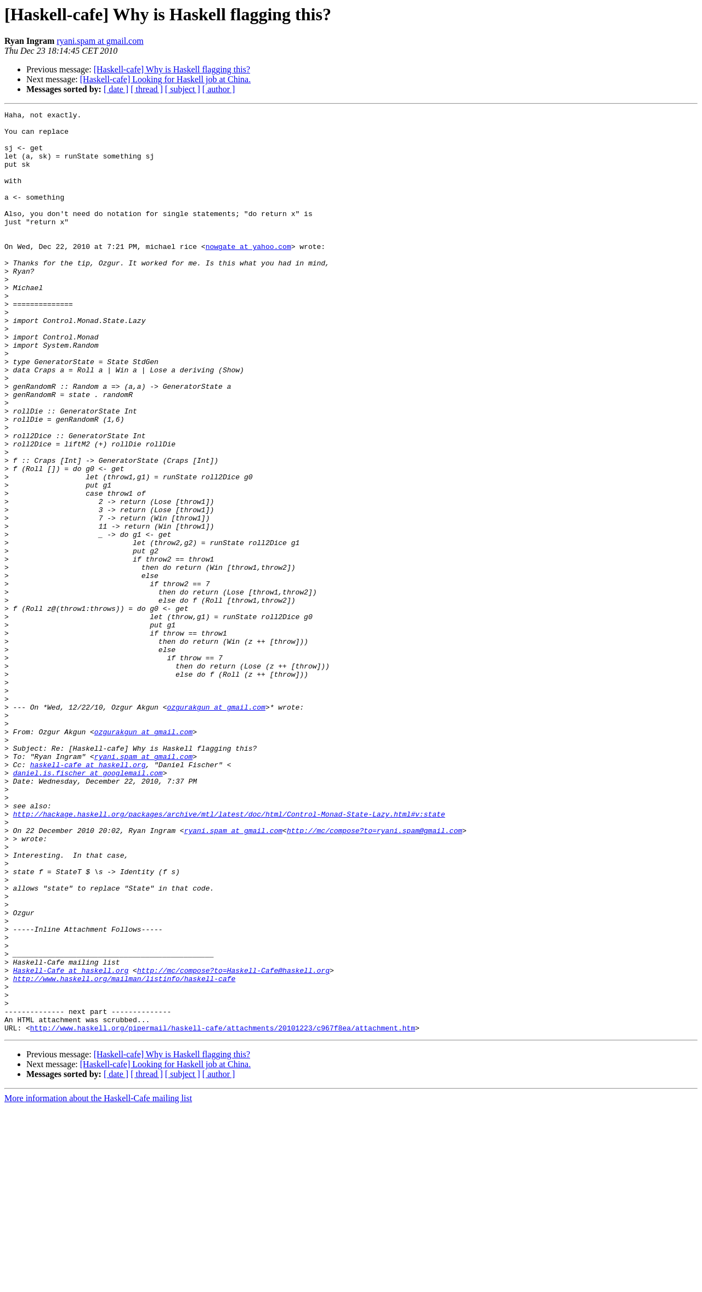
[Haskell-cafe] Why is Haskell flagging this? (172, 69)
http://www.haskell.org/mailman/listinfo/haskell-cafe (124, 1153)
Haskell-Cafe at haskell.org (71, 1143)
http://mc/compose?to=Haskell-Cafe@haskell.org (233, 1143)
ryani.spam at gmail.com (99, 41)
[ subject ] (182, 89)
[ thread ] (147, 89)
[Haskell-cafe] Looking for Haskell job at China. (165, 79)
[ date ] (116, 89)
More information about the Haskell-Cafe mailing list (98, 1282)
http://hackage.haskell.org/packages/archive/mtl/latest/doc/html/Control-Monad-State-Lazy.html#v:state (229, 955)
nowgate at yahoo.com (248, 274)
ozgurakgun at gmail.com (216, 827)
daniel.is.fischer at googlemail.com (88, 906)
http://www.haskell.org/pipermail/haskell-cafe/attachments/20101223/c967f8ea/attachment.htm (222, 1212)
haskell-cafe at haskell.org (88, 896)
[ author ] (218, 89)
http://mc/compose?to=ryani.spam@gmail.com (374, 975)
